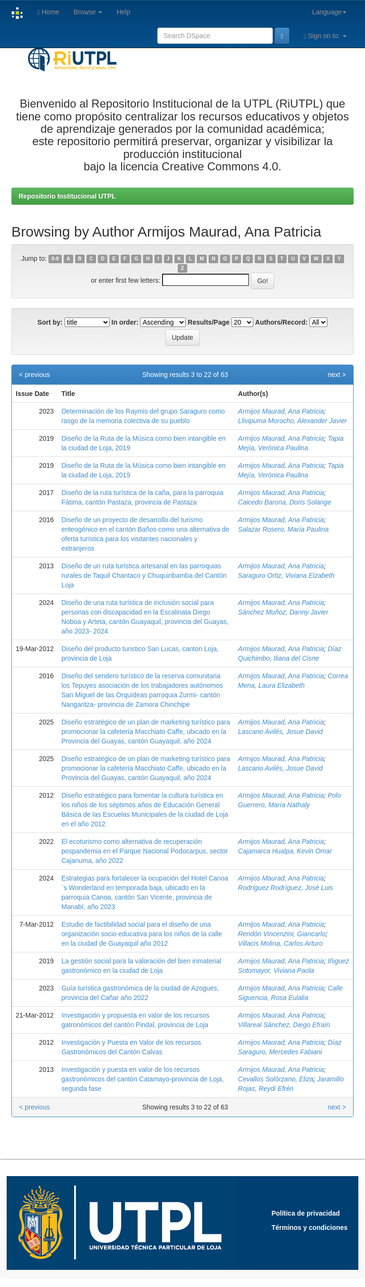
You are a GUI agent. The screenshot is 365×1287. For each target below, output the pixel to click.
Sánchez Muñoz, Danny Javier (283, 612)
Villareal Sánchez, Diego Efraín (284, 1025)
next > (336, 374)
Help (123, 12)
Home (48, 12)
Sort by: (50, 322)
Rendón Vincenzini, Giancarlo (282, 934)
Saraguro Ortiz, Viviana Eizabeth (286, 575)
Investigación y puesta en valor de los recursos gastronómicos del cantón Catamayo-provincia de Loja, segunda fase (142, 1079)
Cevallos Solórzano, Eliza (276, 1079)
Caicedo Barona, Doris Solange (284, 502)
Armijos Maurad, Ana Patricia (281, 411)
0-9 (54, 259)
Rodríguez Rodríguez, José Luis (285, 887)
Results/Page (209, 322)
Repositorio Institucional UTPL (67, 196)
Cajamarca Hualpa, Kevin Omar (285, 851)
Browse (88, 12)
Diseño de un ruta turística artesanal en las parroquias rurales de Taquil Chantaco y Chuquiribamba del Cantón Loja (144, 575)
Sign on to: (325, 36)
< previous (34, 374)
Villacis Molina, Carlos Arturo (280, 943)
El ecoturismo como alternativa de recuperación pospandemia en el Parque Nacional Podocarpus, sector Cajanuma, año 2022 (144, 851)
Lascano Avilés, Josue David (280, 731)
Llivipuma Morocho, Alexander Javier (292, 421)
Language (329, 12)
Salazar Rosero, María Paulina (283, 529)
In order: (125, 322)
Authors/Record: (281, 322)
